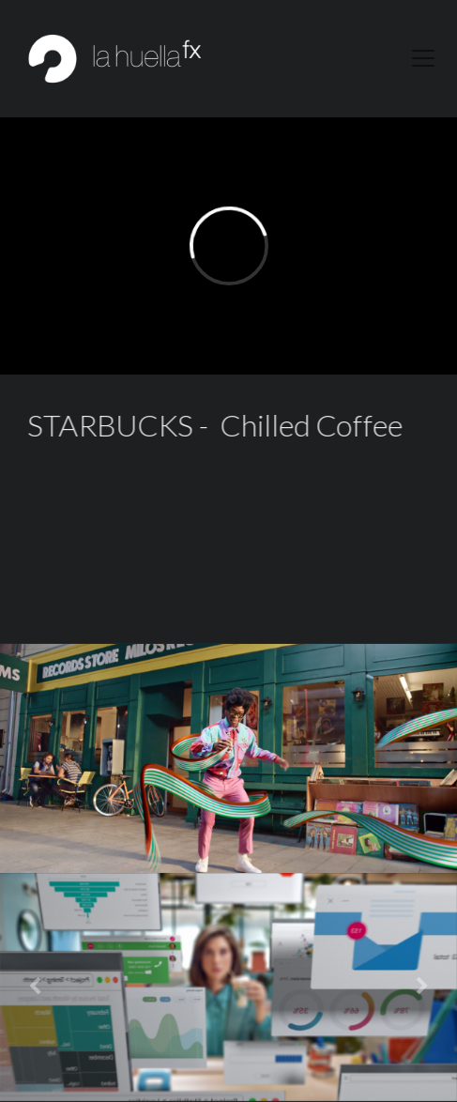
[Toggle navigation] (423, 58)
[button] (34, 987)
